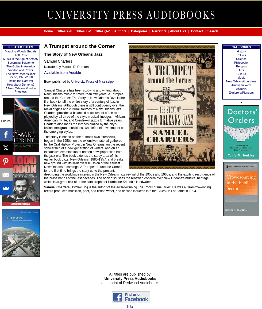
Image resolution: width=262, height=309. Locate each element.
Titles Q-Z (102, 31)
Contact (197, 31)
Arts (241, 70)
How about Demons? (20, 84)
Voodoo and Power (20, 70)
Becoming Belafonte (20, 62)
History (241, 51)
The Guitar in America (20, 66)
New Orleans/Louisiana (241, 81)
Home (48, 31)
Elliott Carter (21, 55)
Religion (241, 66)
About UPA (178, 31)
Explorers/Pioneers (241, 92)
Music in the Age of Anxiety (20, 58)
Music (241, 77)
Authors (120, 31)
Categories (139, 31)
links (130, 306)
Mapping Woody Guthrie (20, 51)
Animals (241, 88)
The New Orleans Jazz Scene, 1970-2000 (21, 75)
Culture (241, 73)
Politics (241, 55)
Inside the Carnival (21, 80)
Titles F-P (83, 31)
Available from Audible (62, 72)
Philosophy (241, 62)
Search (212, 31)
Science (241, 58)
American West (241, 85)
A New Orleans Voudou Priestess (21, 90)
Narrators (159, 31)
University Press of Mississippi (92, 81)
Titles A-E (64, 31)
